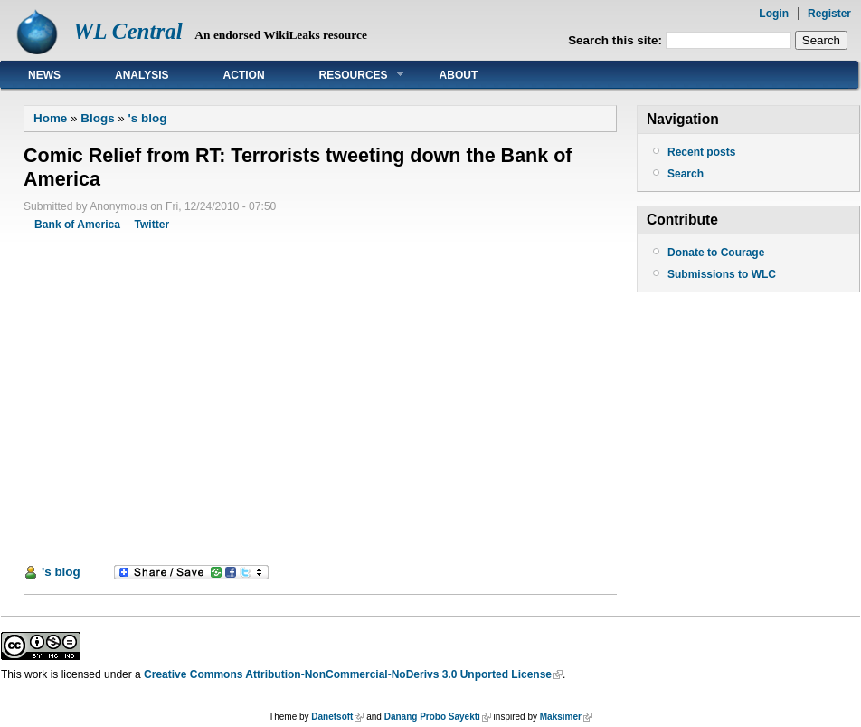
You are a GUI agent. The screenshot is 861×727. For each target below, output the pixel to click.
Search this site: (617, 40)
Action (244, 75)
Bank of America (77, 224)
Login (774, 13)
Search (685, 173)
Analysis (142, 75)
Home (50, 118)
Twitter (151, 224)
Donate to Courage (715, 252)
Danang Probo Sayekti (432, 717)
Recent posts (701, 152)
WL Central (128, 31)
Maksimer (561, 717)
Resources (348, 74)
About (459, 75)
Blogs (97, 118)
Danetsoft (332, 717)
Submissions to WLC (721, 274)
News (44, 75)
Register (829, 13)
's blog (147, 118)
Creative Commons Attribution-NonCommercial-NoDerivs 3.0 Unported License (348, 674)
